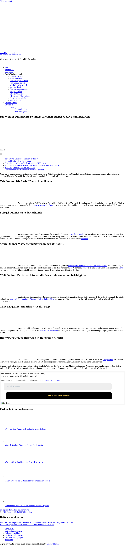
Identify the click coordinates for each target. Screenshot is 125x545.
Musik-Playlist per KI (18, 85)
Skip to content (6, 1)
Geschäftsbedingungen (14, 537)
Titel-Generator (16, 78)
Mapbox (84, 239)
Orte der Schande (76, 234)
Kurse (12, 107)
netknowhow (10, 53)
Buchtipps (9, 72)
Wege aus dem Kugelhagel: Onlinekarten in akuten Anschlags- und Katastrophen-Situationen (36, 522)
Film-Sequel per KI (17, 83)
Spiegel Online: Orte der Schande (18, 161)
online (26, 510)
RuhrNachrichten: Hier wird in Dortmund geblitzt (24, 170)
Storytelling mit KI (22, 111)
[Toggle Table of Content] (2, 155)
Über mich (9, 105)
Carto (121, 268)
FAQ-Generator (16, 92)
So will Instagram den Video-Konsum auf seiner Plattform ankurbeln (27, 525)
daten (2, 510)
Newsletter (9, 540)
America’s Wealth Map (49, 330)
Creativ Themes (53, 544)
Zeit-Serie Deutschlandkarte (43, 205)
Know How (9, 70)
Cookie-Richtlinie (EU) (14, 535)
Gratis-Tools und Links (14, 74)
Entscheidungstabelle (18, 98)
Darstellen (28, 512)
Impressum (9, 529)
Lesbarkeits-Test (16, 76)
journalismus (9, 510)
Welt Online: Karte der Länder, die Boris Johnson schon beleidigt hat (32, 165)
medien (21, 510)
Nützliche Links (16, 100)
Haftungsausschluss (12, 533)
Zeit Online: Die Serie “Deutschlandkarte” (21, 159)
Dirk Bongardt (8, 512)
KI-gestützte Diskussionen (20, 96)
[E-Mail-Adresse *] (58, 386)
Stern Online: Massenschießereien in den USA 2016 (25, 163)
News (7, 67)
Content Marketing (22, 109)
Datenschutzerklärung (51, 380)
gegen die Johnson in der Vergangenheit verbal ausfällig (32, 299)
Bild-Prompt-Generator (19, 81)
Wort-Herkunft (15, 87)
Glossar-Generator (17, 94)
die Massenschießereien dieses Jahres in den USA (87, 266)
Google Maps (108, 360)
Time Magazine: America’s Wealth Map (20, 168)
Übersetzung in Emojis (19, 89)
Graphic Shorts (11, 103)
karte (16, 510)
